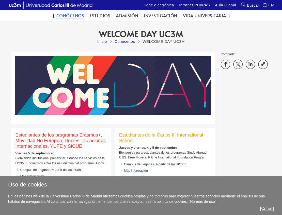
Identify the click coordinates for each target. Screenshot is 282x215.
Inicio (102, 41)
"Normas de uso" (202, 201)
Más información (136, 170)
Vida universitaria (204, 16)
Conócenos (70, 16)
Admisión (127, 16)
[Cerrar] (267, 208)
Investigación (160, 16)
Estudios (100, 16)
